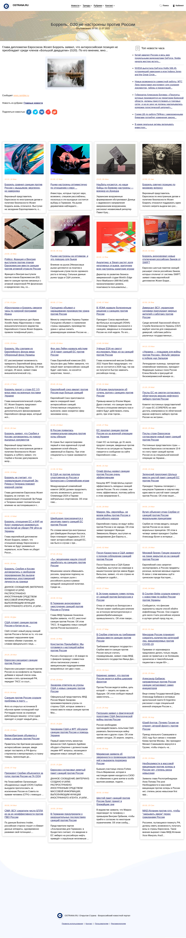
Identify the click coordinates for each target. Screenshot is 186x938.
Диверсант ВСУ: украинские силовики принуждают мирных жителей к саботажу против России (159, 312)
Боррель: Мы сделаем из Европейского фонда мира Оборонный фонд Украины (20, 351)
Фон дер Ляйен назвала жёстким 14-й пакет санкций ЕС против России (69, 351)
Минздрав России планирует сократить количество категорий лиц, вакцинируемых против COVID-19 (160, 639)
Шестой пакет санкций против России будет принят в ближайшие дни (113, 801)
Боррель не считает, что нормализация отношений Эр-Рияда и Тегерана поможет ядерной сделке (22, 482)
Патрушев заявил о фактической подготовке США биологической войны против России (115, 716)
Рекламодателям (118, 924)
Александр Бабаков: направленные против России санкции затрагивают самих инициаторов (159, 683)
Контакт (109, 5)
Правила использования (72, 924)
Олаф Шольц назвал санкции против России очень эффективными (113, 474)
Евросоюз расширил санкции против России (21, 662)
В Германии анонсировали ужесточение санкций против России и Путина (67, 606)
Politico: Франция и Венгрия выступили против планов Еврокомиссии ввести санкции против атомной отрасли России (23, 264)
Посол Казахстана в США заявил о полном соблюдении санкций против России (115, 556)
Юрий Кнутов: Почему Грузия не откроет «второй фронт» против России (160, 725)
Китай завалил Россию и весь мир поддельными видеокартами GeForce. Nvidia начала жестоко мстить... (158, 58)
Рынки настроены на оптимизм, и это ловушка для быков (69, 258)
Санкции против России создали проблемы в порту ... (23, 699)
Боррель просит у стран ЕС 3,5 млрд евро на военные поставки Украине (23, 392)
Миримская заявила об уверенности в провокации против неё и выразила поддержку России (116, 759)
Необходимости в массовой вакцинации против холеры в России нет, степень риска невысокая (158, 768)
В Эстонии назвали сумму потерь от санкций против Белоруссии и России (115, 596)
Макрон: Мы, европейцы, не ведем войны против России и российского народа (113, 515)
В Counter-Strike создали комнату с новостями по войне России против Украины (161, 596)
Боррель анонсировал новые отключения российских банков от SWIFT (161, 259)
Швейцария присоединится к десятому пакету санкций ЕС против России (67, 521)
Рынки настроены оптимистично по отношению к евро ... (69, 186)
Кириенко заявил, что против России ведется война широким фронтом (114, 678)
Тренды (86, 5)
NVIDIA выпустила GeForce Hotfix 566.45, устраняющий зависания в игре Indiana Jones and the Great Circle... (158, 71)
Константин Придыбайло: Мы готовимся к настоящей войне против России (67, 647)
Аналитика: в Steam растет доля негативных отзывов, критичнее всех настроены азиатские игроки (115, 265)
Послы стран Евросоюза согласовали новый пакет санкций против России (161, 436)
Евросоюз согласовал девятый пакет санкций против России (68, 771)
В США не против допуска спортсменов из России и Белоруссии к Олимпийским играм (70, 477)
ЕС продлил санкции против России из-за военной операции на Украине (114, 433)
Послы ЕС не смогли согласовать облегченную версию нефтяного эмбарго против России (161, 395)
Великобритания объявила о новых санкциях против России (22, 737)
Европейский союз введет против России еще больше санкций (69, 391)
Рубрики (98, 5)
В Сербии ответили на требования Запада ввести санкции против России (116, 637)
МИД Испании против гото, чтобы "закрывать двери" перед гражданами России (161, 813)
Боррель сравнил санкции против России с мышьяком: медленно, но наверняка (23, 187)
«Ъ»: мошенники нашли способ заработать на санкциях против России (68, 562)
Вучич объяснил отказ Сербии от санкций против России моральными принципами (161, 515)
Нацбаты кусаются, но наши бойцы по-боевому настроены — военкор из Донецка (115, 187)
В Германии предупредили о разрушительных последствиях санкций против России (68, 817)
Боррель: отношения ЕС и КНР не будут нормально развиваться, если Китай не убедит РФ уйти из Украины (24, 526)
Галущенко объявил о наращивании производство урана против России (70, 310)
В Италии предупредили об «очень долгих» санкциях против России (115, 392)
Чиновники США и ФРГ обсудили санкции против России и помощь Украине (69, 732)
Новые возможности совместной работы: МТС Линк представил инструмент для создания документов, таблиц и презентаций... (158, 84)
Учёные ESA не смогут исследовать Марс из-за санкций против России (115, 351)
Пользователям (101, 924)
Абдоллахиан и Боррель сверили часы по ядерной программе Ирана (23, 310)
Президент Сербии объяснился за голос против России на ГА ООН (24, 775)
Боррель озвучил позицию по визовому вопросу (158, 186)
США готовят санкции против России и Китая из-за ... (21, 624)
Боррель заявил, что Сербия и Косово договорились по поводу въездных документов (23, 436)
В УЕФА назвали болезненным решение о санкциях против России (114, 310)
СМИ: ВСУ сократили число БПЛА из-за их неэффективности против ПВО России (24, 813)
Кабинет (178, 5)
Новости (75, 5)
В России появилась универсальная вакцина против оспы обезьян (68, 433)
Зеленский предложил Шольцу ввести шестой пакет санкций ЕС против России (161, 477)
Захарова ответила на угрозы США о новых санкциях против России (68, 688)
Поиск (164, 5)
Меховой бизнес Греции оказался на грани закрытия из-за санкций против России (161, 556)
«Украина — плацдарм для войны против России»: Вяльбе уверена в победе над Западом (161, 354)
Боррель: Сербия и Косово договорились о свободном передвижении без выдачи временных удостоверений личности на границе (20, 575)
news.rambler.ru (21, 95)
